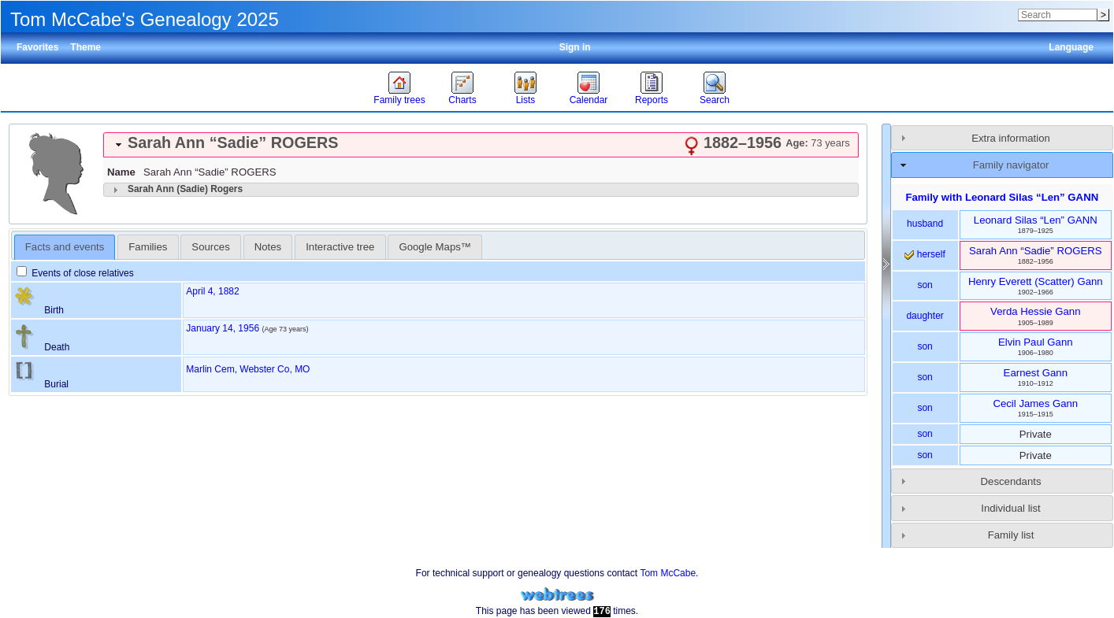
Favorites (37, 47)
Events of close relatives (75, 273)
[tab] (481, 144)
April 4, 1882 (212, 291)
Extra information (1010, 138)
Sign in (575, 47)
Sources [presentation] (210, 247)
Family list (1011, 535)
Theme (85, 47)
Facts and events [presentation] (64, 247)
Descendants (1011, 481)
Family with (1001, 197)
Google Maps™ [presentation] (435, 247)
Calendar (589, 99)
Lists (526, 99)
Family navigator (1011, 165)
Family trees (399, 99)
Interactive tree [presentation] (340, 247)
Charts (462, 99)
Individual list (1011, 508)
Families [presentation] (147, 247)
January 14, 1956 (222, 328)
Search (715, 99)
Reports (651, 99)
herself (924, 254)
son (924, 284)
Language (1071, 47)
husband (925, 223)
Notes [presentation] (267, 247)
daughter (924, 315)
